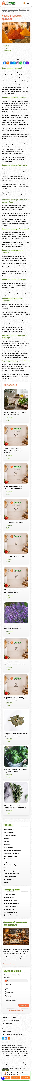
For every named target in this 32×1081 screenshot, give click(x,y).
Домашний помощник (11, 915)
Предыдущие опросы (16, 1010)
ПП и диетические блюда (12, 850)
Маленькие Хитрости (11, 906)
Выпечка (7, 844)
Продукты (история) (10, 900)
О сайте (4, 1029)
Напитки (6, 838)
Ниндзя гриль (8, 859)
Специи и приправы (8, 11)
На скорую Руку (9, 879)
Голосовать (23, 1005)
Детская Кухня (8, 847)
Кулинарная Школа (10, 912)
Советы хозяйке (9, 894)
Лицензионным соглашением (9, 1047)
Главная (4, 10)
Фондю (6, 862)
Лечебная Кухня (9, 909)
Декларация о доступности (10, 1020)
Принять (6, 1077)
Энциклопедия (9, 897)
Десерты (7, 841)
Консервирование (10, 876)
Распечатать (8, 50)
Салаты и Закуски (10, 835)
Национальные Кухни (11, 865)
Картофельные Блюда (11, 873)
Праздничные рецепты (11, 871)
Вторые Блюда (9, 832)
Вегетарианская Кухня (11, 853)
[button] (3, 1078)
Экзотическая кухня (10, 868)
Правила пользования (9, 1017)
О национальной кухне (11, 903)
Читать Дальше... (10, 964)
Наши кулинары (7, 1023)
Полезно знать (13, 10)
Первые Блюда (9, 829)
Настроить (25, 1077)
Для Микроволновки (10, 856)
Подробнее (24, 1074)
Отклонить (15, 1077)
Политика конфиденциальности (12, 1034)
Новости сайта (6, 1031)
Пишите (4, 1026)
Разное (6, 882)
